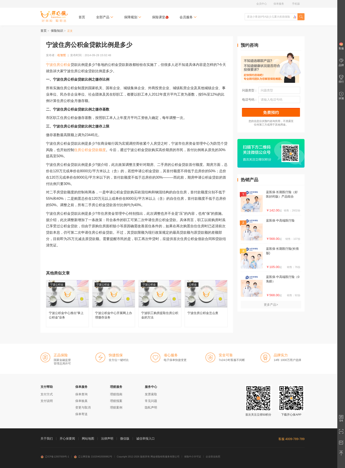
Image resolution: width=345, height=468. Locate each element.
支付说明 (46, 401)
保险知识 (57, 30)
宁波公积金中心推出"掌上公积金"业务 (67, 303)
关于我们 (46, 438)
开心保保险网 (54, 16)
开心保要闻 (67, 438)
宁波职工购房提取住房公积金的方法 (160, 303)
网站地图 (88, 438)
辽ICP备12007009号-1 (54, 456)
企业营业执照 (213, 456)
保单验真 (81, 401)
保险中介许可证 (192, 456)
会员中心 (261, 3)
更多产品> (271, 304)
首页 (82, 17)
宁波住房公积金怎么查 (206, 303)
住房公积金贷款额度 (90, 150)
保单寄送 (81, 414)
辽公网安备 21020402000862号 (93, 456)
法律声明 (107, 438)
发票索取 (151, 394)
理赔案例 (116, 407)
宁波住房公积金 (58, 65)
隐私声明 (151, 407)
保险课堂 (160, 17)
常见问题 (151, 401)
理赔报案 (116, 401)
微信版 (124, 438)
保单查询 (81, 394)
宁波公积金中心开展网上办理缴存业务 (113, 303)
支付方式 (46, 394)
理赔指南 (116, 394)
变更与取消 (83, 407)
